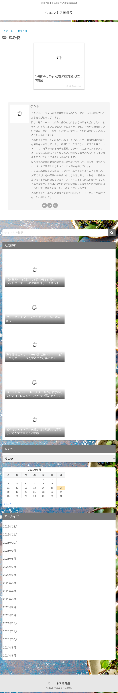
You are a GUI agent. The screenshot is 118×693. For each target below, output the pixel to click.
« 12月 (8, 504)
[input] (59, 233)
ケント (34, 107)
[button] (112, 233)
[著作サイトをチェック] (44, 206)
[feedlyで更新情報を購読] (49, 206)
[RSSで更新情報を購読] (55, 206)
